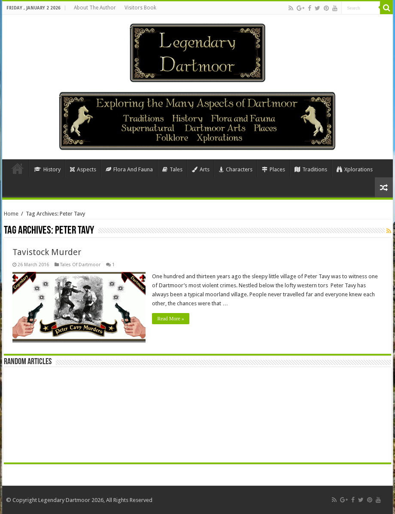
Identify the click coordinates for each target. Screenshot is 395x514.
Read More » (170, 319)
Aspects (83, 169)
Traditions (311, 169)
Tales (172, 169)
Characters (235, 169)
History (47, 169)
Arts (201, 169)
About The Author (95, 8)
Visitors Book (140, 8)
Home (17, 168)
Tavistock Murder (46, 252)
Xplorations (355, 169)
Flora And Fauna (129, 169)
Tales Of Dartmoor (80, 265)
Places (273, 169)
